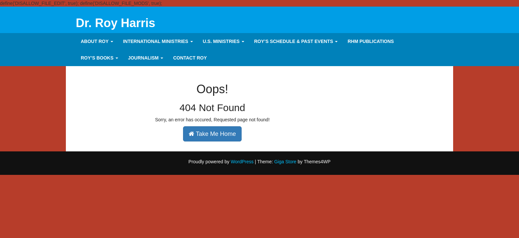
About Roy (97, 41)
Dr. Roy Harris (115, 23)
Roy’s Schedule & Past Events (296, 41)
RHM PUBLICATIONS (371, 41)
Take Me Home (212, 134)
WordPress (242, 161)
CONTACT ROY (190, 57)
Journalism (145, 57)
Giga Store (285, 161)
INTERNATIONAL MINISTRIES (158, 41)
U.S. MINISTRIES (223, 41)
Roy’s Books (99, 57)
